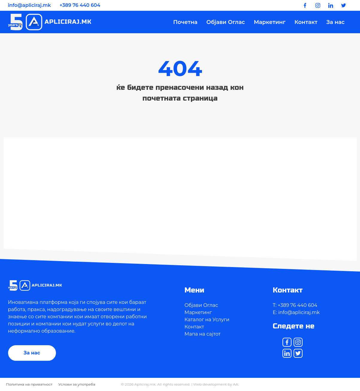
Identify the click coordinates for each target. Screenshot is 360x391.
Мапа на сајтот (203, 334)
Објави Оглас (225, 22)
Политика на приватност (29, 384)
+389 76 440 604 (80, 5)
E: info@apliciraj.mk (296, 312)
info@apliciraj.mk (29, 5)
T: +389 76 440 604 (295, 305)
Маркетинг (269, 22)
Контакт (306, 22)
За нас (335, 22)
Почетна (185, 22)
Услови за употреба (76, 384)
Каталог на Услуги (207, 319)
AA (236, 384)
